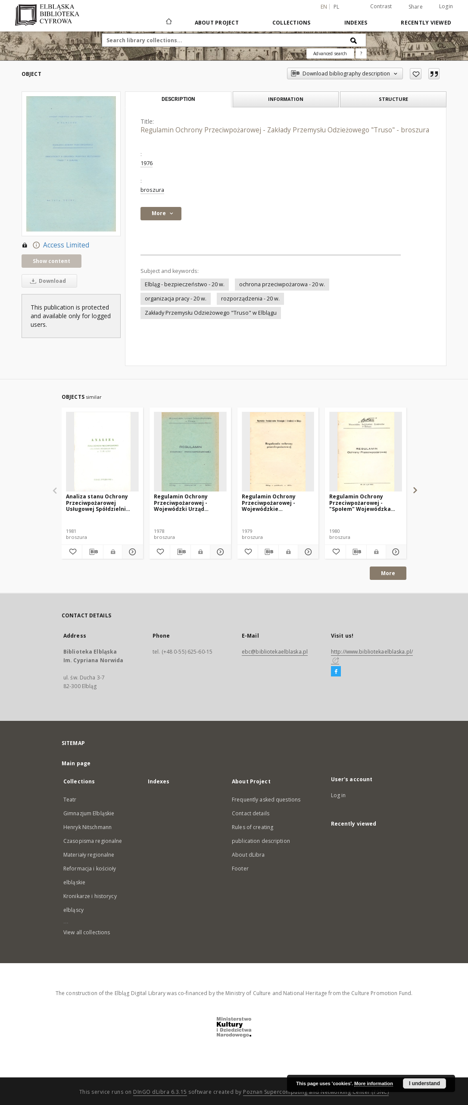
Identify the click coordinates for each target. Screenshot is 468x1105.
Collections (291, 22)
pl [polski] (337, 6)
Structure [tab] (393, 99)
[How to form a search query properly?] (361, 53)
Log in (338, 795)
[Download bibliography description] (92, 551)
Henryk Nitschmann (87, 827)
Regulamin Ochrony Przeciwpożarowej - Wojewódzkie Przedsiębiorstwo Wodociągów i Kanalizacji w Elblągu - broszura (276, 502)
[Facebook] (336, 672)
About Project (217, 22)
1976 (146, 163)
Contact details (250, 813)
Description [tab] (178, 99)
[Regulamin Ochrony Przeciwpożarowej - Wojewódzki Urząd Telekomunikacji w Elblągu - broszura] (190, 452)
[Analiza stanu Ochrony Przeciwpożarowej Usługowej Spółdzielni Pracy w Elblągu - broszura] (102, 452)
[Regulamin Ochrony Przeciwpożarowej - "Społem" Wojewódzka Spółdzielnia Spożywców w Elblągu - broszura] (366, 452)
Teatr (70, 799)
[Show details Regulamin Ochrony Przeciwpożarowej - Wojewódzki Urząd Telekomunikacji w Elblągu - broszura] (219, 551)
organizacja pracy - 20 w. (175, 298)
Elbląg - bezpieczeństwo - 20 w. (185, 284)
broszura (152, 190)
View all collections (86, 932)
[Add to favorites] (415, 73)
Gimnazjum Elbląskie (88, 813)
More (388, 573)
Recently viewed (426, 22)
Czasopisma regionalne (92, 841)
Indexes (356, 22)
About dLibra (248, 854)
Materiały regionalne (88, 854)
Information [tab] (285, 99)
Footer (240, 868)
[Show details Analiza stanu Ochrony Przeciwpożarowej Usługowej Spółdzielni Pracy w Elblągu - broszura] (131, 551)
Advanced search (330, 53)
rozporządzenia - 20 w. (250, 298)
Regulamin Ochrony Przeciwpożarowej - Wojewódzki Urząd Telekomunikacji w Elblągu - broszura (181, 502)
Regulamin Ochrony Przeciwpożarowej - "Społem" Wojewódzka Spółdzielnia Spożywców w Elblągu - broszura (364, 502)
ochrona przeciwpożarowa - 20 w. (282, 284)
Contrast (381, 6)
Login (446, 6)
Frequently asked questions (266, 799)
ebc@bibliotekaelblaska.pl (275, 651)
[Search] (353, 40)
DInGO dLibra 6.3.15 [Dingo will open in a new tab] (160, 1092)
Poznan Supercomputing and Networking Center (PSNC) (316, 1092)
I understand (424, 1083)
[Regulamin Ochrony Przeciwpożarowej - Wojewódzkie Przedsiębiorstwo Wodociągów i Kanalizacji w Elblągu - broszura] (278, 452)
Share (416, 6)
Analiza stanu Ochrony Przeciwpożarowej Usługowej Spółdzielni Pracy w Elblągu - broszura (102, 502)
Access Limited (55, 245)
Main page (76, 763)
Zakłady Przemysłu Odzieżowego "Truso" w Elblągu (211, 312)
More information (373, 1083)
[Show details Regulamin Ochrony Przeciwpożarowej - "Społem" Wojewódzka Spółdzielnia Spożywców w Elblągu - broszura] (395, 551)
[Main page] (168, 22)
